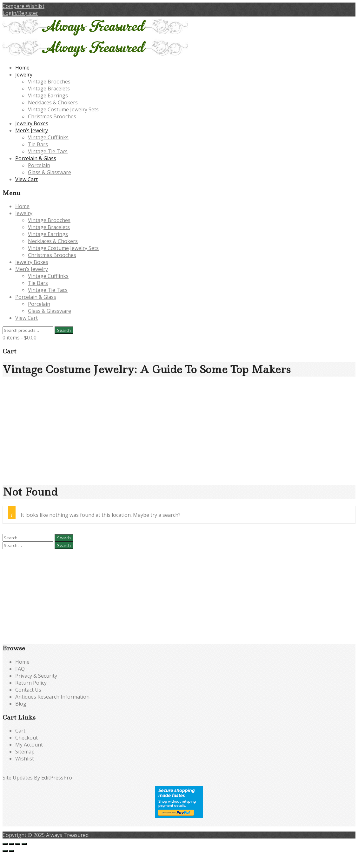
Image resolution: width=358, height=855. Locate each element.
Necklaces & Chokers (53, 102)
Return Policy (31, 682)
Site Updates (18, 777)
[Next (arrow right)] (11, 851)
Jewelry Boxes (31, 123)
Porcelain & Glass (35, 158)
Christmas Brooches (52, 116)
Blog (20, 703)
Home (22, 67)
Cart (20, 730)
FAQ (20, 668)
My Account (29, 744)
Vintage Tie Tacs (48, 151)
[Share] (17, 844)
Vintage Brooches (49, 81)
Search (64, 330)
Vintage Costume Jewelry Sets (63, 109)
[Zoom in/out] (5, 844)
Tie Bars (38, 144)
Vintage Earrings (48, 95)
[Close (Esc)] (24, 844)
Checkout (26, 737)
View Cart (26, 179)
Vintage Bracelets (49, 88)
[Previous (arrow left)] (5, 851)
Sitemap (25, 751)
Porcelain (39, 165)
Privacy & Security (36, 675)
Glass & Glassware (49, 172)
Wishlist (24, 758)
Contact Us (28, 689)
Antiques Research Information (52, 696)
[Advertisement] (179, 433)
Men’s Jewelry (31, 130)
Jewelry (23, 74)
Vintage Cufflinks (48, 137)
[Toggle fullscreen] (11, 844)
